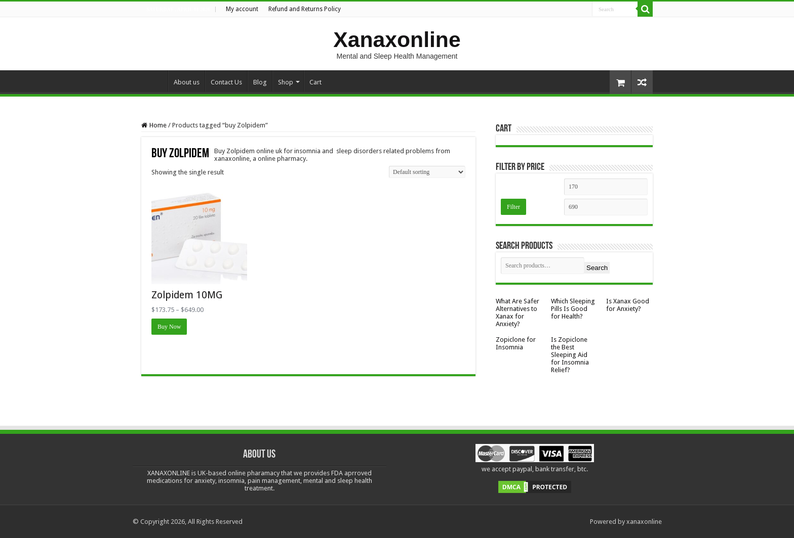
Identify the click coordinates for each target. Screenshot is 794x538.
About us (187, 82)
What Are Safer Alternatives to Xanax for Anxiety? (517, 312)
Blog (260, 82)
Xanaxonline (396, 39)
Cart (315, 82)
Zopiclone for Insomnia (516, 343)
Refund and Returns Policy (304, 9)
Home (154, 81)
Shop (285, 82)
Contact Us (226, 82)
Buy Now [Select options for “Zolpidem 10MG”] (169, 326)
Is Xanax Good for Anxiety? (627, 304)
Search (597, 268)
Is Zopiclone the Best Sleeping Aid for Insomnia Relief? (570, 355)
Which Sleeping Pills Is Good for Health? (573, 308)
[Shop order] (427, 172)
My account (242, 9)
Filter (513, 206)
